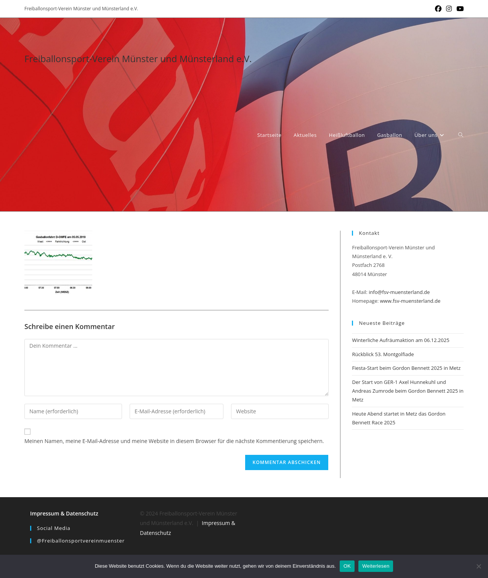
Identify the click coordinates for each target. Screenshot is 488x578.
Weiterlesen (375, 566)
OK (347, 566)
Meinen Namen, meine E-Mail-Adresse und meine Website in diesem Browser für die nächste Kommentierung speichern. (174, 441)
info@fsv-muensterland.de (399, 292)
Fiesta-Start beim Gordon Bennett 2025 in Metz (406, 367)
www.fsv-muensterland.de (410, 300)
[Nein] (478, 566)
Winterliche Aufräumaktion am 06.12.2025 (400, 340)
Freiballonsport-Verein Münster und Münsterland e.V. (138, 58)
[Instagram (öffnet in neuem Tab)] (449, 9)
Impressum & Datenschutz (64, 513)
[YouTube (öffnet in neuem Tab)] (459, 9)
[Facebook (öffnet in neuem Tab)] (438, 9)
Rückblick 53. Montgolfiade (383, 354)
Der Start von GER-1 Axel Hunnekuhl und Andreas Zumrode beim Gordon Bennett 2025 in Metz (407, 391)
